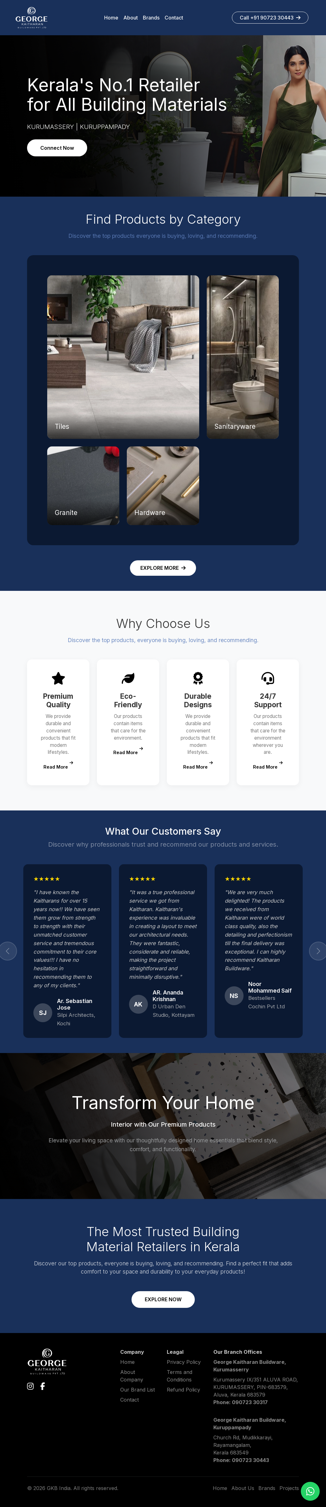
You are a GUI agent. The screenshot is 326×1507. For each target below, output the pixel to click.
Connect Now (57, 148)
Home (127, 1362)
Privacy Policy (184, 1362)
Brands (266, 1488)
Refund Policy (183, 1390)
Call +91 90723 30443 (270, 17)
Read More (58, 765)
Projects (289, 1488)
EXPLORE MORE (163, 568)
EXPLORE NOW (163, 1299)
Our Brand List (137, 1390)
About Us (242, 1488)
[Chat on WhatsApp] (310, 1491)
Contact (129, 1400)
